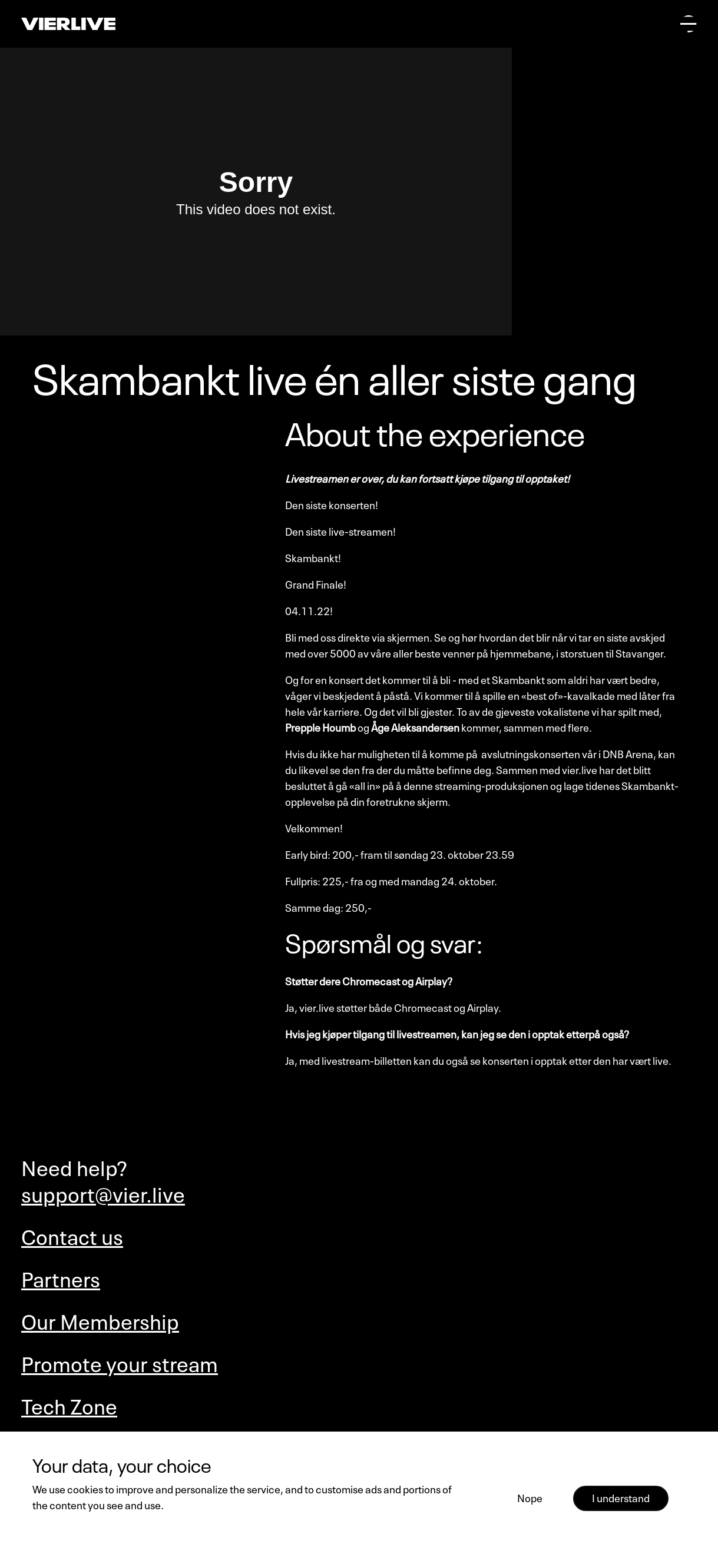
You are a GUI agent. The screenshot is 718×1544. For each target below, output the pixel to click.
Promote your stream (119, 1362)
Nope (529, 1497)
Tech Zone (69, 1404)
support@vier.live (103, 1192)
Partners (60, 1277)
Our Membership (100, 1319)
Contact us (72, 1234)
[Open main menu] (688, 23)
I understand (621, 1497)
